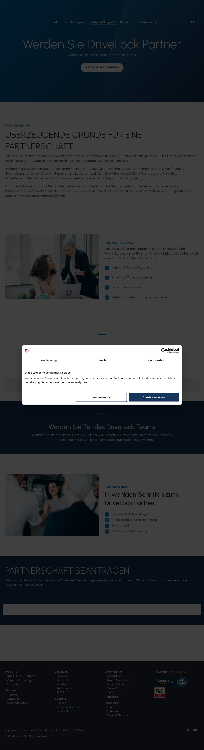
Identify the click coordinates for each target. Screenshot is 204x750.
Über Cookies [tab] (155, 360)
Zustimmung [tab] (49, 360)
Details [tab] (102, 360)
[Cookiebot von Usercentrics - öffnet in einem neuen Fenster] (163, 350)
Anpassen (101, 397)
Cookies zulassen (154, 397)
